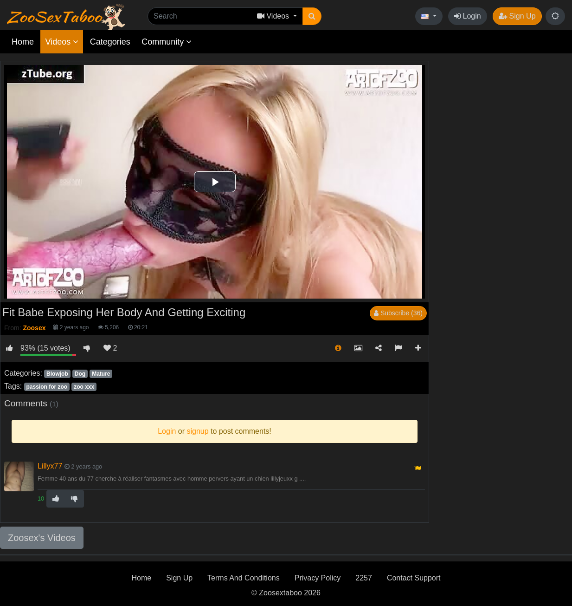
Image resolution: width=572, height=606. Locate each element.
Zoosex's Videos (42, 538)
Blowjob (57, 374)
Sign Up (517, 16)
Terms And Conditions (243, 578)
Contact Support (414, 578)
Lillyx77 (50, 466)
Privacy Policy (318, 578)
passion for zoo (46, 387)
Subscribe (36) (398, 313)
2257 (363, 578)
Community (166, 41)
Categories (110, 41)
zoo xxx (84, 387)
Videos (61, 41)
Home (23, 41)
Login (467, 16)
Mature (101, 374)
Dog (80, 374)
